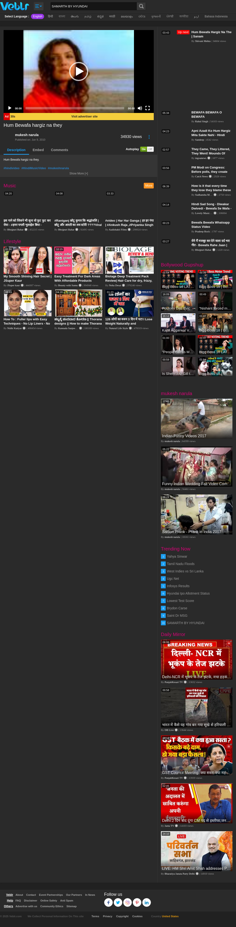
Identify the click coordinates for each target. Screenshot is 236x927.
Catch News (201, 176)
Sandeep (199, 139)
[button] (78, 71)
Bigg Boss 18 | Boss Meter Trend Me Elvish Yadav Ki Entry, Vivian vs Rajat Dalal (215, 287)
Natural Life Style (118, 328)
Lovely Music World (206, 213)
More (148, 185)
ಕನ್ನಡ (100, 16)
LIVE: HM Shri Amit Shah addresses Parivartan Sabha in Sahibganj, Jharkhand (196, 868)
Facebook (108, 900)
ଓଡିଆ (142, 16)
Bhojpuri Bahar (15, 229)
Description (16, 150)
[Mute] (140, 108)
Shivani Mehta (202, 41)
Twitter (118, 900)
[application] (79, 71)
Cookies (137, 916)
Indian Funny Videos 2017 (184, 436)
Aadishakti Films (118, 229)
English (37, 16)
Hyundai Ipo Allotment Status (188, 593)
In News (90, 894)
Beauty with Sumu (68, 285)
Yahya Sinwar (177, 556)
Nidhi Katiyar (14, 328)
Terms (95, 916)
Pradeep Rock (202, 231)
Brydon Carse (177, 608)
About (19, 894)
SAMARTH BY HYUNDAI (185, 623)
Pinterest (137, 900)
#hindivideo (12, 168)
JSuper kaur (13, 285)
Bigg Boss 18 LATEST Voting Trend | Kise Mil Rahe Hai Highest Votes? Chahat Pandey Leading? (215, 352)
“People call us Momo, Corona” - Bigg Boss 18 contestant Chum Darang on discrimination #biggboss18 (178, 352)
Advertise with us (26, 906)
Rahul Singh (201, 121)
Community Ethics (51, 906)
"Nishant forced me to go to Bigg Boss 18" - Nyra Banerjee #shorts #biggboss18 (215, 308)
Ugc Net (173, 579)
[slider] (75, 108)
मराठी (112, 16)
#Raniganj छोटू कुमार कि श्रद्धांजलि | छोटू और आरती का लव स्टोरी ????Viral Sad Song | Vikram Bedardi (78, 225)
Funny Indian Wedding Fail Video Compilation (196, 484)
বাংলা (62, 16)
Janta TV (169, 825)
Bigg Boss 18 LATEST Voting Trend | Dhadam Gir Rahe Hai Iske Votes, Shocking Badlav (178, 287)
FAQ (18, 900)
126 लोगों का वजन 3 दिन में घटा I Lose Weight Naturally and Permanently (128, 323)
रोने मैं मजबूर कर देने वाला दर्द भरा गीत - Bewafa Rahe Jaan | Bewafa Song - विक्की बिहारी (210, 245)
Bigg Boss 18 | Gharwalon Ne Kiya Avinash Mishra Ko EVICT (215, 330)
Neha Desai (115, 285)
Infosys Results (178, 586)
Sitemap (72, 906)
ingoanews (200, 158)
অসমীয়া (183, 16)
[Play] (9, 108)
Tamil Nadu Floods (181, 564)
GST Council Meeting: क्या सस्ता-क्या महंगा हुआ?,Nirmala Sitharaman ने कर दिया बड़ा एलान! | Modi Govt (196, 773)
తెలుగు (75, 16)
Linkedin (147, 900)
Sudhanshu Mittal (204, 194)
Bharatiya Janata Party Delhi (180, 873)
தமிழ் (88, 16)
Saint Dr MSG (177, 615)
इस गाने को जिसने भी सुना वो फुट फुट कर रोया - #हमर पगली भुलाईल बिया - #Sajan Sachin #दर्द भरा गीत (27, 225)
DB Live (169, 729)
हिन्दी (50, 16)
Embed (38, 150)
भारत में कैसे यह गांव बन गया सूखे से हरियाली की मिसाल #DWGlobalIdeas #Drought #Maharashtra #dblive (196, 725)
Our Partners (74, 894)
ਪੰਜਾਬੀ (170, 16)
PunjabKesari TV (174, 682)
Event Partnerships (51, 894)
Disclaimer (30, 900)
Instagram (127, 900)
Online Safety (48, 900)
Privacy (107, 916)
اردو (196, 16)
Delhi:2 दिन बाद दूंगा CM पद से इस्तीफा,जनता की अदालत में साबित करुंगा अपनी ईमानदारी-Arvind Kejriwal (196, 821)
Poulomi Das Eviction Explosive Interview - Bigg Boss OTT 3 (178, 308)
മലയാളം (127, 16)
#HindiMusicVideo (33, 168)
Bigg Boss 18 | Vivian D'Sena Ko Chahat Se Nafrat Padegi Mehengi (215, 374)
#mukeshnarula (58, 168)
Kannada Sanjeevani (69, 328)
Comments (59, 150)
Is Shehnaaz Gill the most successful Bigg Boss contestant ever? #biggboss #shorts (178, 374)
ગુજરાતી (156, 16)
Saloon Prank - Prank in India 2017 (191, 532)
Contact (31, 894)
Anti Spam (66, 900)
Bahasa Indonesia (216, 16)
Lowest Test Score (180, 601)
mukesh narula (27, 135)
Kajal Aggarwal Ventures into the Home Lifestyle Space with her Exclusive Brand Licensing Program (178, 330)
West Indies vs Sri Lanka (185, 571)
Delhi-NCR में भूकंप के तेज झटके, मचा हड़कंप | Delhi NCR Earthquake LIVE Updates (196, 677)
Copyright (122, 916)
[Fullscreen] (147, 108)
